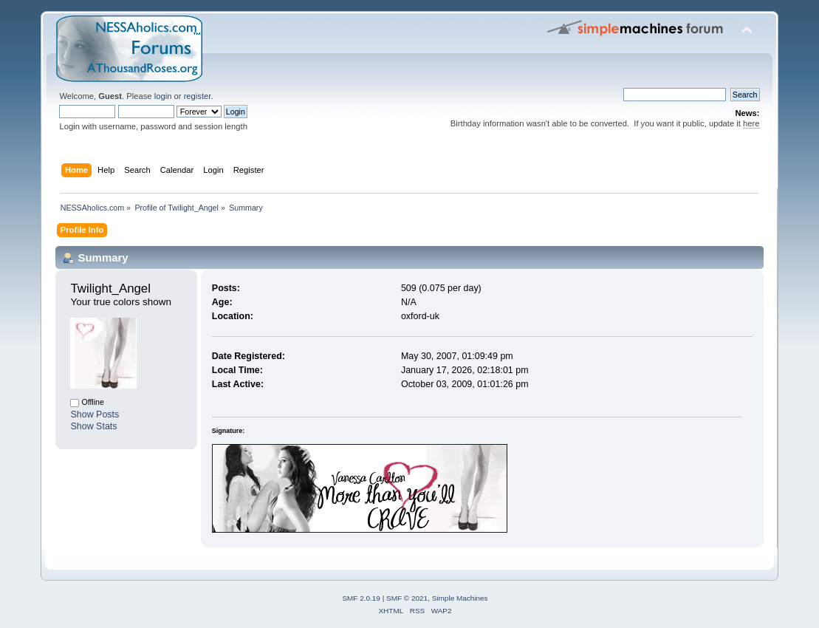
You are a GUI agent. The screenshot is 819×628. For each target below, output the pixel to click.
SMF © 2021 (407, 598)
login (163, 96)
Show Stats (93, 426)
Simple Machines (460, 598)
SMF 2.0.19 (361, 598)
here (751, 123)
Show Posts (94, 414)
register (197, 96)
